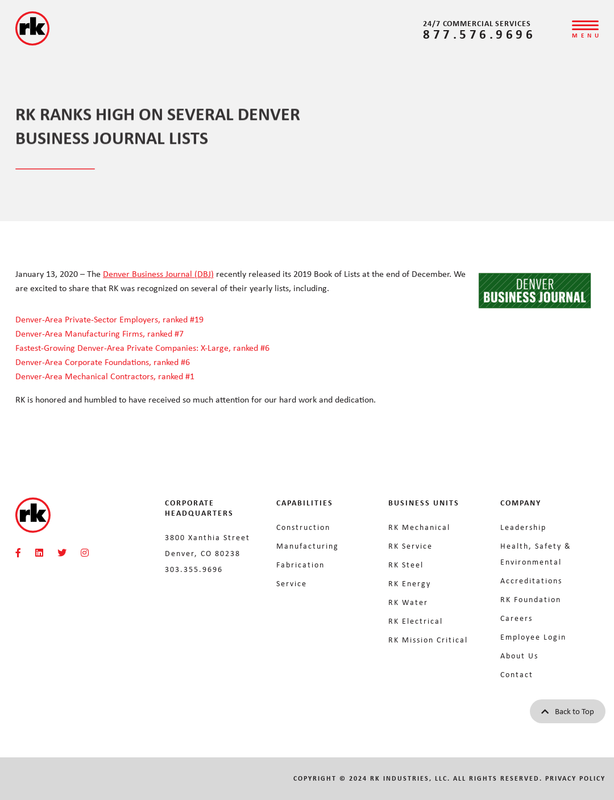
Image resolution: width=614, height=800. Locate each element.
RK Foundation (530, 599)
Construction (303, 526)
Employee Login (533, 636)
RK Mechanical (419, 526)
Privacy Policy (575, 778)
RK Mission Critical (428, 639)
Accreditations (531, 580)
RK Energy (409, 583)
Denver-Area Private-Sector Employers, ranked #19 (109, 319)
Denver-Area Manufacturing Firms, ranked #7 (99, 333)
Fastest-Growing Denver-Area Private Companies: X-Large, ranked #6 (142, 347)
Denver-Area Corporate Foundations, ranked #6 (103, 361)
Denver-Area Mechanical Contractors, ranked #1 (104, 376)
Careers (516, 617)
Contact (516, 674)
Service (291, 583)
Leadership (523, 526)
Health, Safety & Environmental (535, 553)
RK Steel (406, 564)
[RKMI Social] (18, 552)
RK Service (410, 545)
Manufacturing (307, 545)
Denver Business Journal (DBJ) (158, 273)
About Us (519, 655)
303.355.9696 (194, 568)
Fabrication (300, 564)
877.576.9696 (479, 33)
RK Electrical (415, 620)
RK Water (408, 601)
